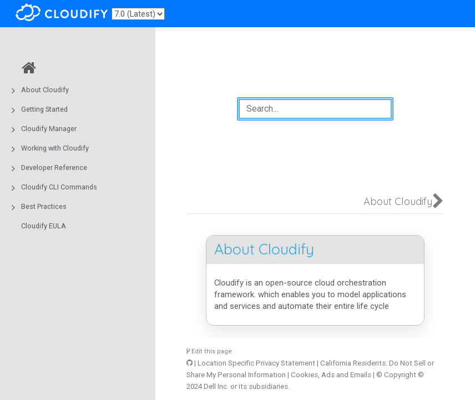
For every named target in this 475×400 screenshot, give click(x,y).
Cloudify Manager (49, 128)
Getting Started (44, 109)
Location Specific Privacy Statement (256, 363)
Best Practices (44, 206)
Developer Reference (54, 167)
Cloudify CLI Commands (59, 187)
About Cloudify (45, 90)
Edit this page (209, 351)
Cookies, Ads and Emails (331, 375)
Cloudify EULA (43, 226)
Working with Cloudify (55, 148)
